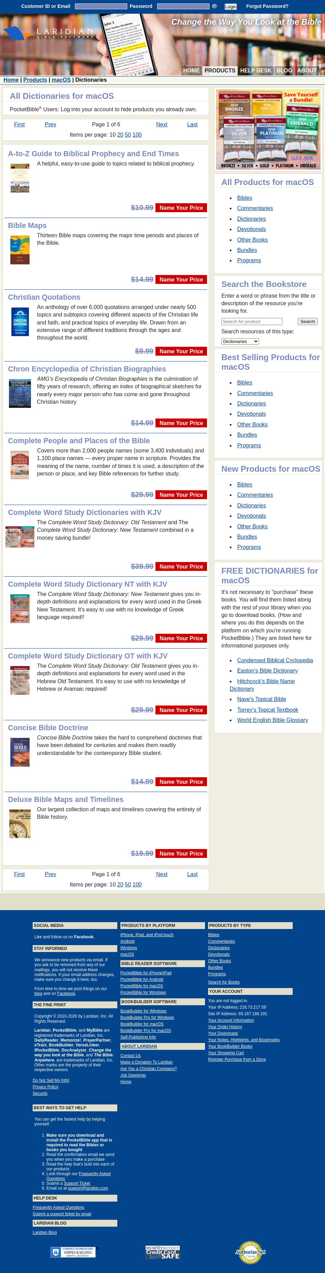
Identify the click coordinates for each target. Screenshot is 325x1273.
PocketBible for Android (141, 979)
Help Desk (256, 70)
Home (191, 70)
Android (127, 941)
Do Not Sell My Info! (51, 1080)
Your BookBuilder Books (230, 1046)
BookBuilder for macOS (141, 1024)
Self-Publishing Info (138, 1037)
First (19, 124)
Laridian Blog (45, 1232)
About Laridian (139, 1046)
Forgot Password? (267, 6)
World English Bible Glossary (272, 720)
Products (220, 70)
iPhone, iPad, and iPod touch (147, 934)
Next (161, 124)
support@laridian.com (88, 1188)
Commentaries (255, 208)
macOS (61, 80)
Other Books (252, 240)
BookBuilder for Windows (143, 1011)
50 (128, 135)
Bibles (244, 198)
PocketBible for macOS (141, 986)
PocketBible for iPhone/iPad (146, 973)
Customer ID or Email (45, 6)
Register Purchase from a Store (237, 1059)
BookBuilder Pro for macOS (145, 1030)
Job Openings (133, 1075)
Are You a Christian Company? (148, 1068)
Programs (249, 260)
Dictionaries (251, 219)
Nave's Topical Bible (261, 699)
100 (137, 135)
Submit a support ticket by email (62, 1214)
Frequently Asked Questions (58, 1207)
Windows (128, 947)
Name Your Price (181, 208)
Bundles (247, 250)
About (307, 70)
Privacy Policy (45, 1087)
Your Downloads (223, 1033)
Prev (50, 124)
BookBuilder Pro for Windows (147, 1017)
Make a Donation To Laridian (146, 1062)
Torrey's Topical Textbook (268, 710)
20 (120, 135)
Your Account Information (231, 1020)
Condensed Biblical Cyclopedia (275, 660)
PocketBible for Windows (143, 992)
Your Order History (225, 1026)
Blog (284, 70)
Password (141, 6)
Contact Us (130, 1055)
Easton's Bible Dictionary (267, 671)
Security (40, 1093)
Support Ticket (77, 1183)
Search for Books (224, 982)
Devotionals (251, 229)
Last (192, 124)
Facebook (66, 993)
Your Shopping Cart (226, 1053)
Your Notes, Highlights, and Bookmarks (244, 1039)
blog (38, 993)
